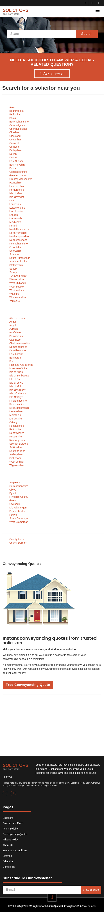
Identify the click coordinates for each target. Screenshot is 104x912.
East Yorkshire (17, 164)
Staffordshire (16, 265)
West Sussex (16, 286)
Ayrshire (14, 328)
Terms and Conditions (15, 850)
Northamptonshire (19, 236)
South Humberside (19, 257)
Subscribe (91, 889)
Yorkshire (14, 301)
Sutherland (15, 458)
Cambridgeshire (18, 125)
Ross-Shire (15, 436)
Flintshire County (18, 496)
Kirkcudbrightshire (19, 407)
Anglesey (14, 482)
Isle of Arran (16, 372)
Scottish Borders (18, 443)
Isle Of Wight (16, 196)
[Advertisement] (52, 723)
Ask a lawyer (52, 74)
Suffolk (13, 268)
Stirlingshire (15, 454)
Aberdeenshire (17, 318)
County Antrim (17, 539)
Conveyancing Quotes (15, 834)
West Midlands (17, 283)
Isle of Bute (15, 379)
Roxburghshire (17, 440)
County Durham (18, 542)
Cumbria (14, 146)
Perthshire (15, 429)
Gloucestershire (18, 171)
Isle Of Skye (16, 397)
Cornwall (14, 143)
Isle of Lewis (16, 382)
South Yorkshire (18, 261)
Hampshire (15, 182)
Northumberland (18, 240)
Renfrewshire (16, 433)
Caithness (15, 339)
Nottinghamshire (18, 243)
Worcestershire (17, 297)
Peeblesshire (16, 425)
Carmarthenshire (18, 486)
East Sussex (16, 161)
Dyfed (12, 493)
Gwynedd (14, 504)
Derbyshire (15, 150)
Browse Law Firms (13, 823)
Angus (13, 321)
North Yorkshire (18, 232)
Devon (13, 153)
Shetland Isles (17, 450)
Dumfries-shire (17, 350)
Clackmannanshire (19, 343)
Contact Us (9, 866)
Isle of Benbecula (19, 375)
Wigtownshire (16, 465)
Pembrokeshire (17, 511)
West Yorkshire (17, 290)
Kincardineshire (18, 400)
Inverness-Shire (18, 368)
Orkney (13, 422)
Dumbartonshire (18, 346)
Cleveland (15, 136)
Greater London (18, 175)
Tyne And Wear (17, 275)
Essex (12, 168)
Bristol (12, 118)
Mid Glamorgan (18, 507)
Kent (12, 200)
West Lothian (16, 461)
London (13, 214)
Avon (12, 107)
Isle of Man (15, 193)
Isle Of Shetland (18, 393)
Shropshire (15, 250)
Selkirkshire (15, 447)
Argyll (12, 325)
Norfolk (13, 225)
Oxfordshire (15, 247)
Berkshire (14, 114)
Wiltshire (14, 293)
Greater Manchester (20, 179)
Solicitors (8, 817)
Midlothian (15, 415)
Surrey (13, 272)
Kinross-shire (16, 404)
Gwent (13, 500)
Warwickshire (16, 279)
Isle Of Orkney (17, 389)
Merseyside (15, 218)
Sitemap (7, 855)
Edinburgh (15, 357)
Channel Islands (18, 128)
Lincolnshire (16, 211)
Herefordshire (17, 186)
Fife (11, 361)
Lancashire (15, 204)
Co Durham (15, 139)
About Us (8, 845)
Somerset (14, 254)
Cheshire (14, 132)
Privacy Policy (10, 839)
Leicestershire (17, 207)
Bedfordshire (16, 110)
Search (87, 34)
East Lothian (16, 354)
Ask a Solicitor (11, 828)
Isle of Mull (15, 386)
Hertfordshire (16, 189)
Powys (13, 514)
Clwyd (12, 489)
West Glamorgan (18, 521)
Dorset (13, 157)
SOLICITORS (15, 11)
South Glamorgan (19, 518)
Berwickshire (16, 336)
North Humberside (19, 229)
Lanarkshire (15, 411)
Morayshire (15, 418)
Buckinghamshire (19, 121)
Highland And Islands (21, 364)
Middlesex (15, 222)
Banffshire (15, 332)
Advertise (8, 861)
